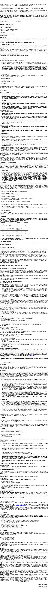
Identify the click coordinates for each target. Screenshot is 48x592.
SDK (32, 355)
